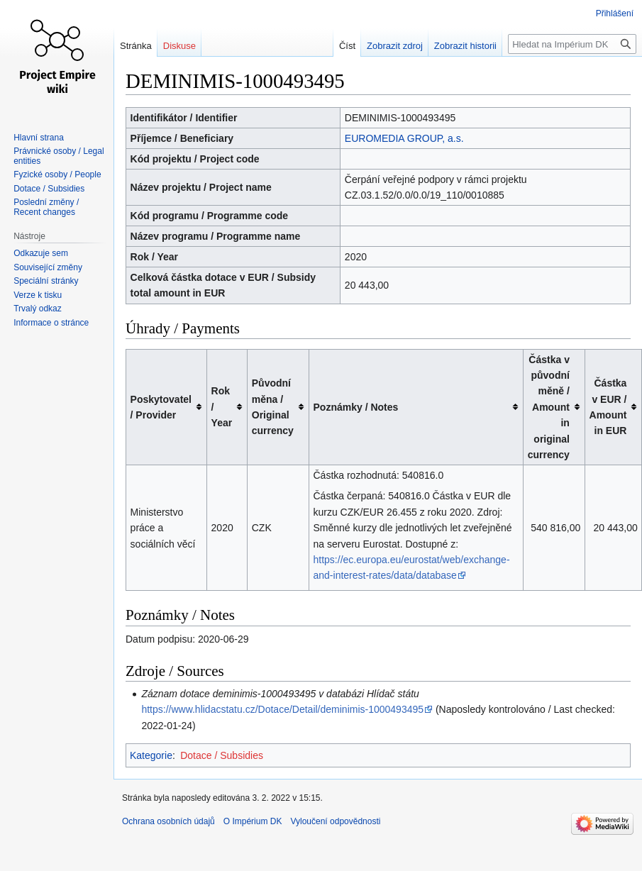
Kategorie (151, 755)
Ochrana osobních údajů (168, 821)
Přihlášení (614, 13)
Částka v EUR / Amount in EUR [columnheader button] (608, 406)
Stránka (136, 45)
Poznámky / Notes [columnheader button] (356, 407)
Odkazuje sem (40, 253)
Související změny (47, 267)
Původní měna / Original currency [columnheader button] (273, 406)
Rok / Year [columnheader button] (222, 406)
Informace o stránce (51, 323)
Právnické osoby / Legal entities (58, 156)
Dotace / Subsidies (221, 755)
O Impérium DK (252, 821)
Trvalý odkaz (37, 309)
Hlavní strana (38, 138)
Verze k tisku (37, 295)
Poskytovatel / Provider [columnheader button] (161, 407)
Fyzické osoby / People (57, 174)
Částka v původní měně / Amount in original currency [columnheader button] (549, 407)
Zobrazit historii (465, 45)
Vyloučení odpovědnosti (335, 821)
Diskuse (179, 45)
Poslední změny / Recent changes (46, 207)
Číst (347, 45)
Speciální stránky (45, 281)
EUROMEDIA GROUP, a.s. (404, 138)
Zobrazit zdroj (395, 45)
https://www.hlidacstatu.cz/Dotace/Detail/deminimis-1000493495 (282, 709)
